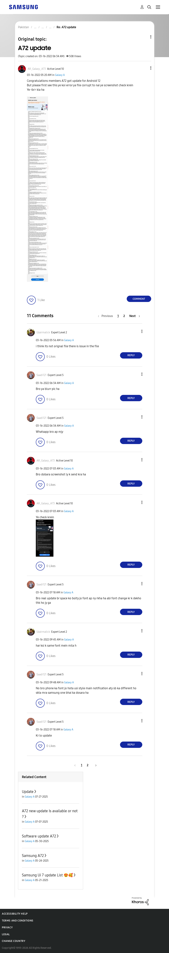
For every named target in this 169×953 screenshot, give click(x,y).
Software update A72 (39, 836)
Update (28, 791)
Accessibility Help (15, 913)
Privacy (7, 927)
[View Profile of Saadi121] (41, 375)
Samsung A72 (33, 855)
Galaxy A (60, 75)
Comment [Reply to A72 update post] (139, 298)
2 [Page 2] (124, 316)
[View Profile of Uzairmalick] (43, 332)
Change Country (13, 941)
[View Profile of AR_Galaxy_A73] (37, 68)
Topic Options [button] (144, 37)
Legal (6, 934)
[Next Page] (134, 316)
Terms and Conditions (17, 920)
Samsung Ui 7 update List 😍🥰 (47, 875)
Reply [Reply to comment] (131, 355)
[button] (144, 68)
